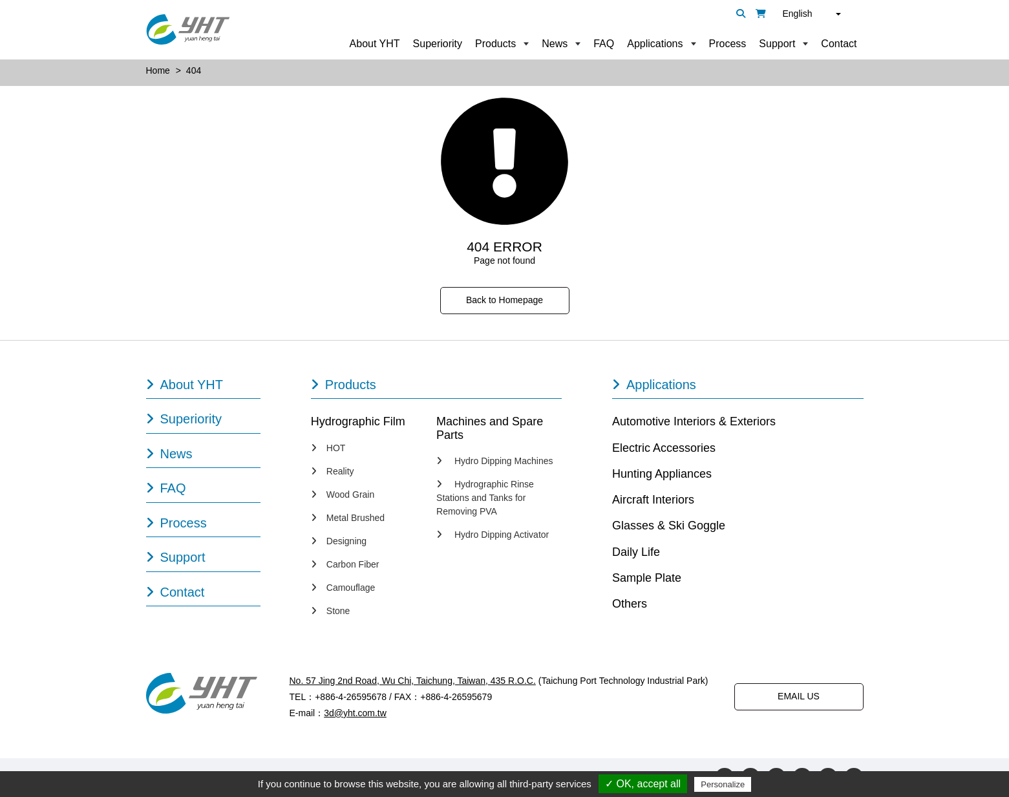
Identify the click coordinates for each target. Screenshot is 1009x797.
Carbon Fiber (345, 564)
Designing (338, 541)
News (555, 43)
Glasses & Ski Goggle (668, 525)
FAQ (603, 43)
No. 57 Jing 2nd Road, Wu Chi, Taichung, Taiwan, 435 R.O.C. (413, 680)
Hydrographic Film (358, 421)
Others (629, 603)
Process (728, 43)
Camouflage (343, 587)
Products (495, 43)
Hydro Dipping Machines (494, 461)
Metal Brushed (348, 518)
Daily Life (636, 552)
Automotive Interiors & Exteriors (694, 421)
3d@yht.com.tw (355, 713)
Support (777, 43)
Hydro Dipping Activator (492, 534)
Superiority (437, 43)
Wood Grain (342, 494)
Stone (330, 611)
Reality (332, 471)
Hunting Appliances (662, 473)
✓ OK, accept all (643, 783)
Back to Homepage (504, 300)
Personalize (723, 784)
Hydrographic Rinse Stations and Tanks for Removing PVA (485, 497)
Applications (655, 43)
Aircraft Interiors (653, 499)
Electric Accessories (664, 447)
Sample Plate (646, 577)
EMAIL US (799, 696)
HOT (328, 448)
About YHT (375, 43)
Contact (838, 43)
